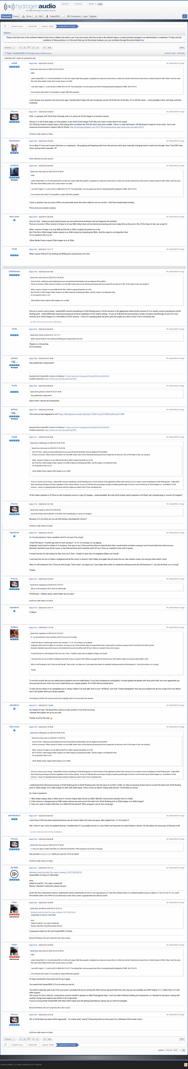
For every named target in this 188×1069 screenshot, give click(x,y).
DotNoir (14, 627)
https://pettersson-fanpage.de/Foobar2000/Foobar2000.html (88, 376)
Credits (19, 1064)
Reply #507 (33, 329)
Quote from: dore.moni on (47, 69)
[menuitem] (8, 47)
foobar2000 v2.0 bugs (67, 26)
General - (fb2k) (48, 26)
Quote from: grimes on (45, 392)
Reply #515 (33, 608)
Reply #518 (33, 727)
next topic (181, 53)
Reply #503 (33, 166)
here (142, 40)
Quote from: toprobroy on (46, 585)
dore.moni (14, 216)
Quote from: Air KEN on (46, 908)
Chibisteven (14, 271)
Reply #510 (33, 410)
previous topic (170, 53)
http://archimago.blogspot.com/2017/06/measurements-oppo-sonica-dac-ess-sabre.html (106, 127)
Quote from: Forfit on (45, 335)
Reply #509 (33, 386)
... (17, 48)
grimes (14, 358)
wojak (14, 63)
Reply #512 (33, 504)
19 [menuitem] (20, 48)
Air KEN (14, 867)
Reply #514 (33, 579)
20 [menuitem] (24, 48)
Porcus (14, 111)
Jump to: (161, 1050)
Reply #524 (33, 1015)
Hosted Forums (17, 26)
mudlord (14, 165)
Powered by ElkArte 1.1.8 (8, 1064)
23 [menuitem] (37, 48)
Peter (14, 902)
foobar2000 (32, 26)
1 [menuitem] (13, 48)
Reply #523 (33, 945)
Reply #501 (33, 112)
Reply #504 (33, 217)
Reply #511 (33, 437)
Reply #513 (33, 533)
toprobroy (14, 532)
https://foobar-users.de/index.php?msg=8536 (61, 379)
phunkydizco (14, 815)
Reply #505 (33, 249)
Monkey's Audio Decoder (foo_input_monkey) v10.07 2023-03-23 (55, 872)
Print (182, 47)
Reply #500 (33, 63)
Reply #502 (33, 141)
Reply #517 (33, 705)
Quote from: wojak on (45, 510)
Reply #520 (33, 839)
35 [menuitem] (44, 48)
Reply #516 (33, 627)
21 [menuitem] (29, 48)
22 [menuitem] (33, 48)
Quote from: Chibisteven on (47, 443)
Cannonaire (14, 141)
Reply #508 (33, 358)
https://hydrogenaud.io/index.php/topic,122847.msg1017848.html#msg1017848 (91, 414)
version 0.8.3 (46, 854)
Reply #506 (33, 272)
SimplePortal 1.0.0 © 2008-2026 (32, 1064)
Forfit (14, 249)
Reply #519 (33, 816)
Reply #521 (33, 868)
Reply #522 (33, 903)
